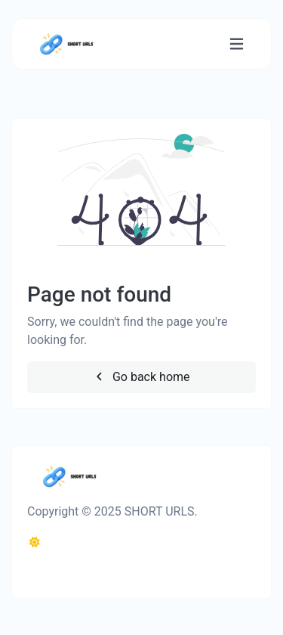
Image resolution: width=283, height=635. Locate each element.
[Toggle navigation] (236, 44)
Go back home (141, 377)
